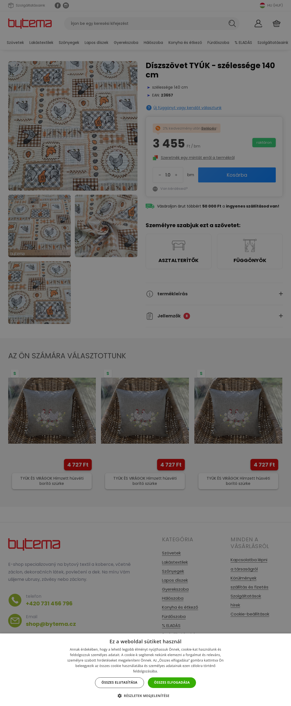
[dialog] (145, 353)
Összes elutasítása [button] (119, 682)
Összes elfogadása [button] (172, 682)
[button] (146, 695)
